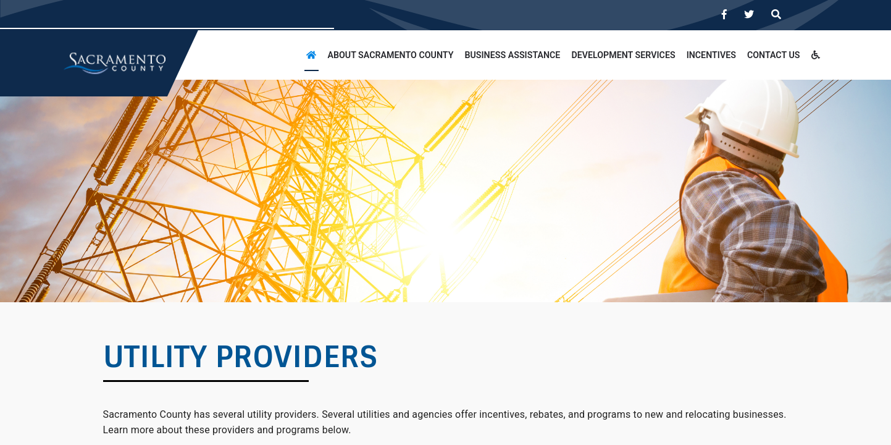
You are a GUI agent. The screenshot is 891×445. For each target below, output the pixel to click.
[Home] (311, 55)
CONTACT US (773, 55)
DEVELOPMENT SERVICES (623, 55)
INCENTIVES (711, 55)
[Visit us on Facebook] (724, 15)
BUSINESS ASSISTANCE (512, 55)
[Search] (776, 15)
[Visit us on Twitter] (749, 15)
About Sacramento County (390, 55)
